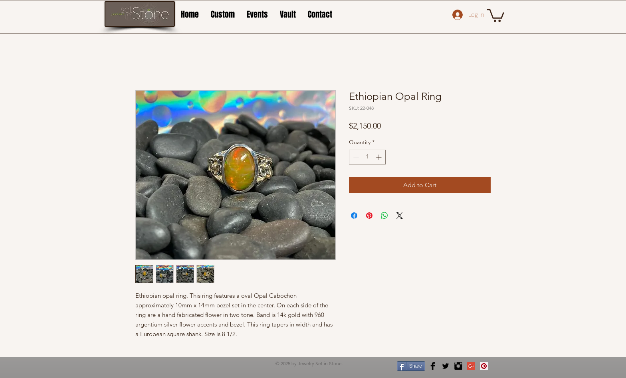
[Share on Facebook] (354, 215)
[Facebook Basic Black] (433, 366)
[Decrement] (355, 157)
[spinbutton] (367, 157)
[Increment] (379, 157)
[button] (495, 15)
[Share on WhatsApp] (384, 215)
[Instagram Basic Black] (458, 366)
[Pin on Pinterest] (369, 215)
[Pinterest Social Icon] (484, 366)
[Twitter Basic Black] (446, 366)
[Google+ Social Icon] (471, 366)
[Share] (411, 366)
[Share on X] (399, 215)
